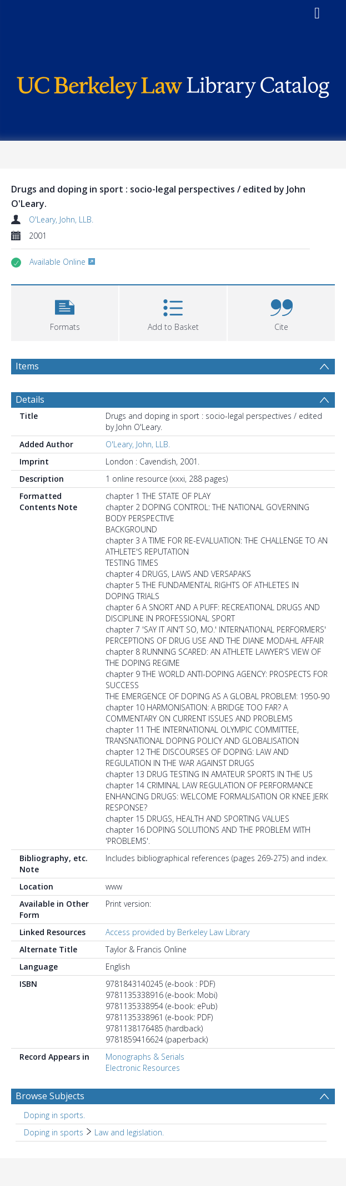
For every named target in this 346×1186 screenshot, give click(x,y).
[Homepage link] (173, 85)
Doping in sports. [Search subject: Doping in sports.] (54, 1115)
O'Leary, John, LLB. (61, 219)
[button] (64, 311)
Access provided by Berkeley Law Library (177, 932)
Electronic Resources (143, 1068)
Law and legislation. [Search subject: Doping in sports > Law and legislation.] (129, 1132)
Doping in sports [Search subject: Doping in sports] (53, 1132)
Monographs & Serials (145, 1056)
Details (30, 399)
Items (27, 366)
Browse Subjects (50, 1096)
